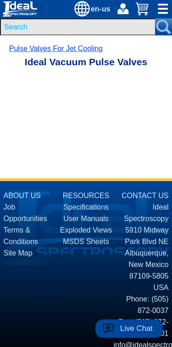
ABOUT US (22, 195)
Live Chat (136, 328)
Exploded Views (86, 230)
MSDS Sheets (86, 241)
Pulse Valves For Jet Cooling (56, 48)
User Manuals (86, 218)
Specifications (86, 207)
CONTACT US (145, 195)
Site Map (18, 253)
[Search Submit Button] (163, 26)
